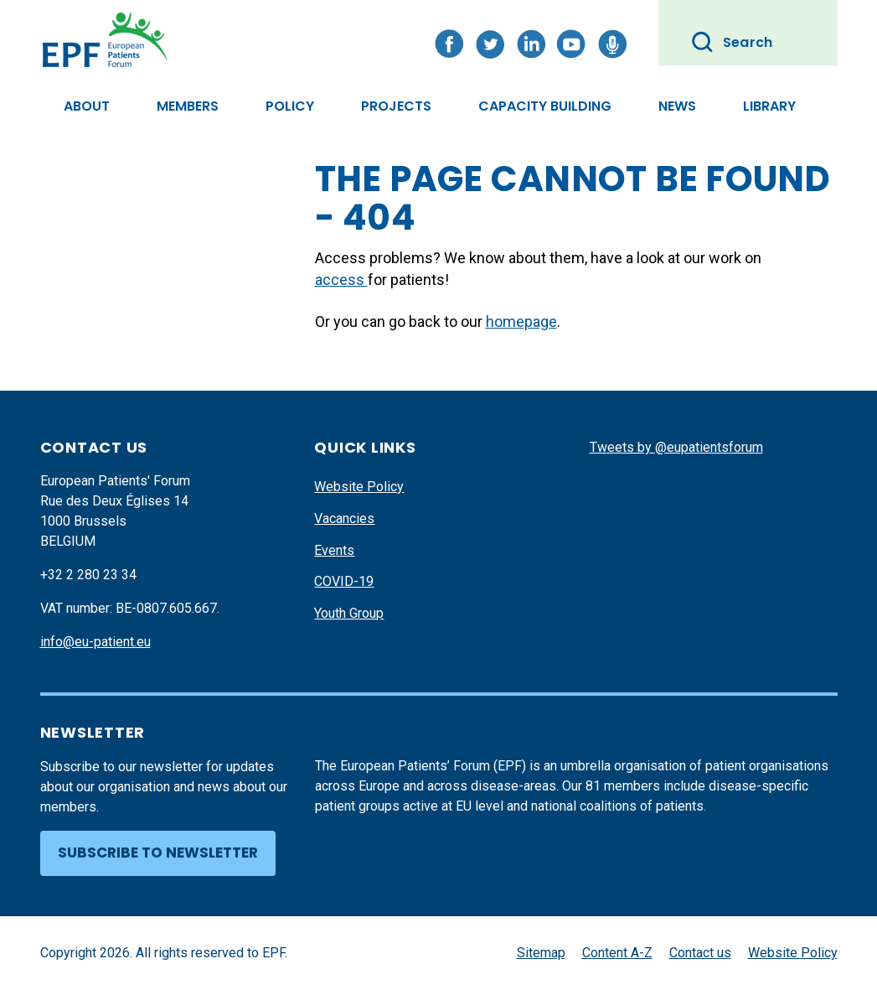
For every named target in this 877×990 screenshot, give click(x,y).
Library (769, 106)
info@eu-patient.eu (95, 642)
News (677, 106)
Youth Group (349, 613)
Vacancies (344, 518)
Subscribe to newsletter (158, 852)
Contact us (700, 953)
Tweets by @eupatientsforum (676, 447)
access (341, 279)
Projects (396, 106)
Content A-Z (617, 953)
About (87, 106)
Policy (290, 106)
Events (334, 550)
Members (188, 106)
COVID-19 (344, 581)
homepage (521, 321)
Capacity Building (544, 106)
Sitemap (541, 953)
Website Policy (359, 487)
